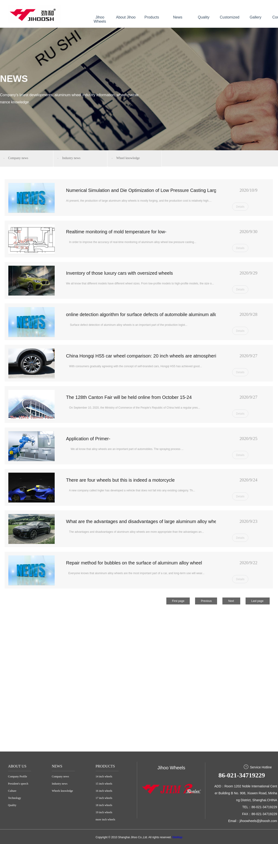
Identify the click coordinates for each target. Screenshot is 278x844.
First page (178, 601)
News (177, 17)
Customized (229, 17)
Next (231, 601)
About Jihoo (126, 17)
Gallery (256, 17)
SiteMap (177, 837)
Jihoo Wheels (100, 19)
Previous (206, 601)
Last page (257, 601)
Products (151, 17)
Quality (203, 17)
